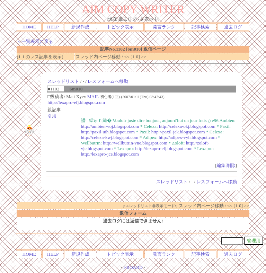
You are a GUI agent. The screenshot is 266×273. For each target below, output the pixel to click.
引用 (51, 115)
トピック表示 (120, 26)
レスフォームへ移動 (108, 81)
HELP (53, 26)
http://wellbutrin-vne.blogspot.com (135, 143)
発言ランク (164, 26)
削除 (231, 165)
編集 (220, 165)
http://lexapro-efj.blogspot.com (76, 102)
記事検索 (201, 26)
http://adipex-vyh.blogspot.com (187, 137)
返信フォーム (133, 213)
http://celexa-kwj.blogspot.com (110, 137)
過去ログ (233, 26)
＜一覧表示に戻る (35, 41)
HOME (29, 26)
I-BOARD (133, 267)
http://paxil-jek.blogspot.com (178, 131)
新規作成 (80, 26)
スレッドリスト (63, 81)
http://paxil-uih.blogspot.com (108, 131)
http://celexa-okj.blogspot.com (187, 126)
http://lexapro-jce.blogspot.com (110, 154)
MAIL (93, 96)
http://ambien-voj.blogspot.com (110, 126)
